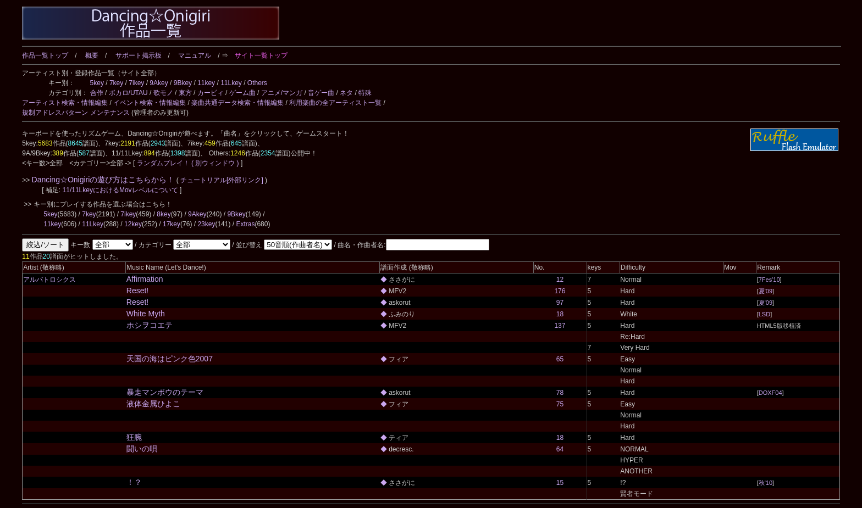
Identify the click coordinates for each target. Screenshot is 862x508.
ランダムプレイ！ (163, 163)
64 (559, 449)
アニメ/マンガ (281, 93)
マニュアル (194, 55)
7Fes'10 (769, 279)
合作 (96, 93)
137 (559, 326)
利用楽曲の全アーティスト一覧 (335, 103)
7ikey (136, 83)
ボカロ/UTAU (128, 93)
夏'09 (765, 291)
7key (116, 83)
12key (133, 224)
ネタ (346, 93)
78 (559, 393)
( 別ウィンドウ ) (215, 163)
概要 (91, 55)
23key (206, 224)
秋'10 (765, 482)
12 (559, 279)
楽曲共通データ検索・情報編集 (237, 103)
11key (206, 83)
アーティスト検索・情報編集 (65, 103)
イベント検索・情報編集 (149, 103)
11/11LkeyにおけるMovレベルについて (121, 190)
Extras (245, 224)
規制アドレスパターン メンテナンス (75, 112)
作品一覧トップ (45, 55)
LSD (764, 314)
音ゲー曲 (321, 93)
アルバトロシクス (49, 279)
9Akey (159, 83)
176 (559, 291)
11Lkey (231, 83)
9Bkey (183, 83)
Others (257, 83)
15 (559, 483)
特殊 (365, 93)
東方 (185, 93)
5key (97, 83)
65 (559, 359)
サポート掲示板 (138, 55)
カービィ (210, 93)
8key (163, 214)
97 (559, 302)
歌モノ (163, 93)
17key (171, 224)
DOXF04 (770, 392)
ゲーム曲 (242, 93)
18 (559, 314)
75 (559, 404)
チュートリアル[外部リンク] (222, 180)
